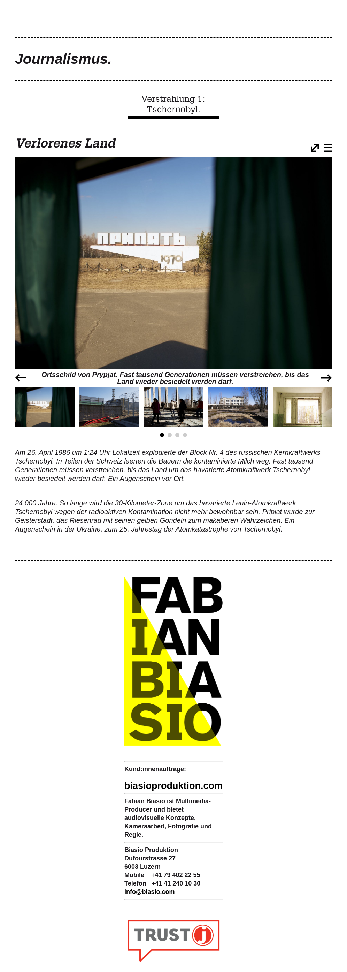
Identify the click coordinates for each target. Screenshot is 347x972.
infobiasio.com (149, 891)
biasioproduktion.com (173, 786)
